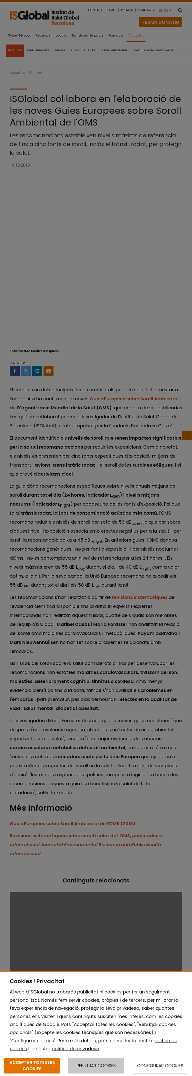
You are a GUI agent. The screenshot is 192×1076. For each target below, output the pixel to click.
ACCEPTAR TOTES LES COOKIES (32, 1065)
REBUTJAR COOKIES (96, 1066)
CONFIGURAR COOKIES (160, 1066)
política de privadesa (75, 1048)
